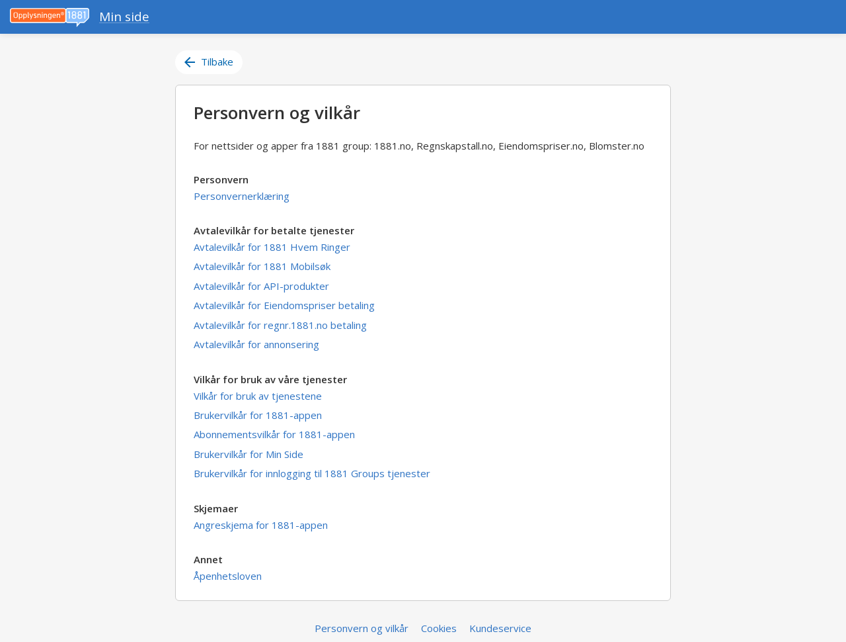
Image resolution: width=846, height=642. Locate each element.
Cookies (439, 628)
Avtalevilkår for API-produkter (261, 286)
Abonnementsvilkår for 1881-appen (274, 434)
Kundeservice (500, 628)
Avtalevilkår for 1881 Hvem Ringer (272, 246)
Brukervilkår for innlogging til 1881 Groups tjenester (312, 473)
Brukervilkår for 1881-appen (258, 415)
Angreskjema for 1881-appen (261, 524)
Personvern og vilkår (361, 628)
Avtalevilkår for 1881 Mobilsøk (262, 266)
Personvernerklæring (241, 196)
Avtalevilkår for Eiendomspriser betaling (284, 305)
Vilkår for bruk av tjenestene (258, 395)
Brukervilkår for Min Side (248, 454)
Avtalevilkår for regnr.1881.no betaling (280, 325)
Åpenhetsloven (228, 575)
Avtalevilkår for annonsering (256, 344)
